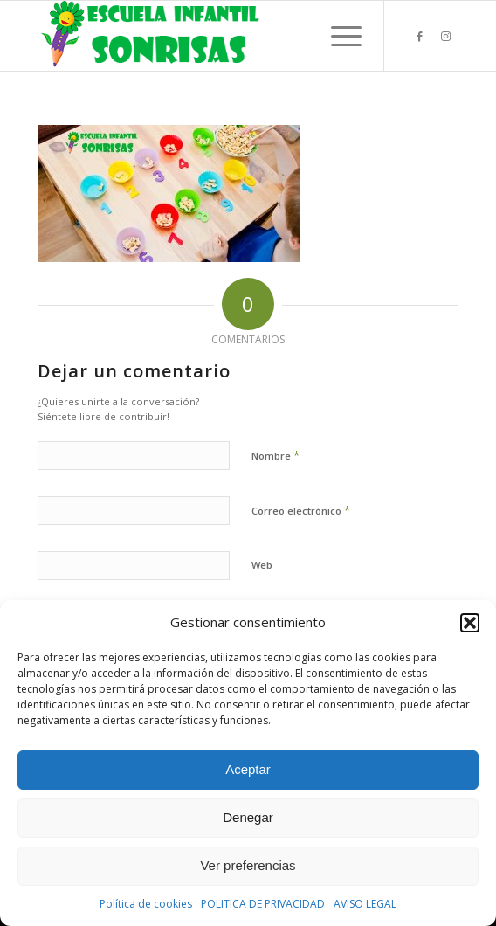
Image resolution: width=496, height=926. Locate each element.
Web (261, 564)
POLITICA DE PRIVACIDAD (263, 903)
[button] (470, 623)
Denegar (248, 817)
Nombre (275, 455)
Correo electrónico (300, 510)
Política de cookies (146, 903)
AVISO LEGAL (365, 903)
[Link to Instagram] (445, 36)
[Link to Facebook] (419, 36)
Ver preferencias (247, 865)
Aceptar (248, 769)
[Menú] (337, 36)
